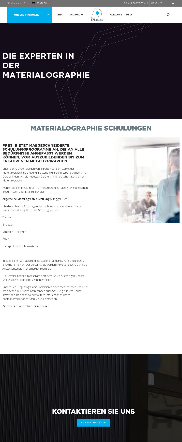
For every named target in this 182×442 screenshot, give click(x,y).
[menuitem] (40, 3)
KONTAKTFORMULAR (93, 422)
